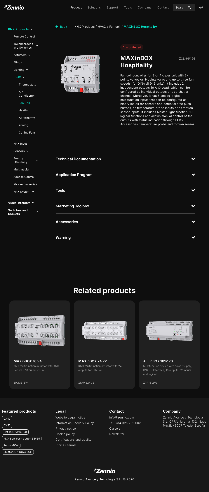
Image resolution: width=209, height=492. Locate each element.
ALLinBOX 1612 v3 (158, 361)
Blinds (17, 62)
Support (112, 7)
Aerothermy (27, 117)
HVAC (19, 77)
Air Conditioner (27, 93)
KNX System (23, 192)
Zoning (23, 125)
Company (144, 7)
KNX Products (20, 29)
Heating (24, 110)
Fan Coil (24, 103)
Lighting (20, 70)
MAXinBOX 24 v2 (92, 361)
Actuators (21, 55)
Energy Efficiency (25, 160)
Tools (128, 7)
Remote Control (24, 36)
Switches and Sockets (23, 212)
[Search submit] (189, 7)
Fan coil (115, 26)
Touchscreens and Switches (25, 45)
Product (76, 7)
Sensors (20, 151)
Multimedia (21, 169)
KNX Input (20, 143)
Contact (163, 7)
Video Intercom (21, 203)
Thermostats (27, 84)
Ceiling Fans (27, 132)
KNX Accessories (25, 184)
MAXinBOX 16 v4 (28, 361)
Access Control (23, 177)
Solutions (94, 7)
